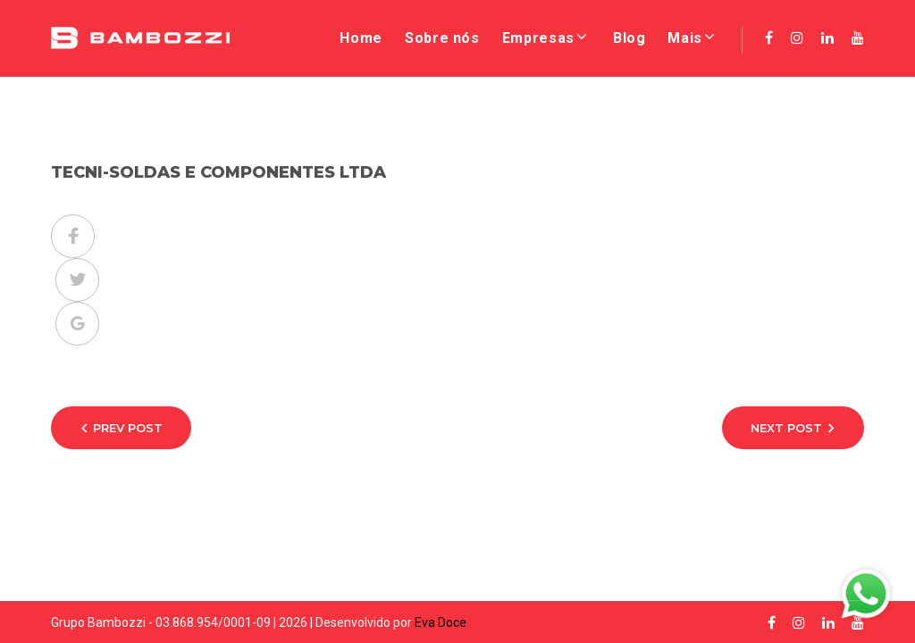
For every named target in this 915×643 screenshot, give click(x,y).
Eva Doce (440, 622)
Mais (684, 37)
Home (361, 37)
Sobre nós (442, 37)
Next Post (786, 428)
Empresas (538, 37)
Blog (629, 37)
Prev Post (128, 428)
